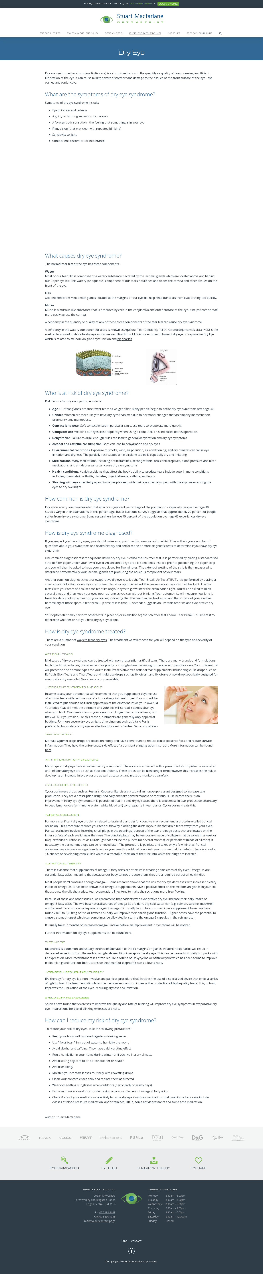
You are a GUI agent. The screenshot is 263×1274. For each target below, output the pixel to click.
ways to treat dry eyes (92, 640)
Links (125, 1241)
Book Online (200, 33)
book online (168, 4)
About (174, 33)
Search (220, 33)
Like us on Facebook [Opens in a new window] (131, 1251)
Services (113, 33)
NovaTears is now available (99, 679)
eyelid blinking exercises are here (96, 1009)
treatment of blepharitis (120, 963)
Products (50, 33)
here (48, 750)
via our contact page (102, 1221)
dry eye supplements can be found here (105, 933)
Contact (136, 1241)
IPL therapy (53, 979)
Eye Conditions (145, 33)
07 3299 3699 (141, 3)
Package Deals (82, 33)
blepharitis (124, 339)
